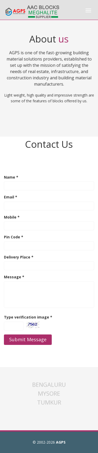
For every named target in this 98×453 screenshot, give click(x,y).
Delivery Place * (18, 257)
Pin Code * (13, 236)
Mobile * (12, 217)
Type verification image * (28, 317)
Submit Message (28, 339)
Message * (14, 276)
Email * (10, 197)
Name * (11, 177)
